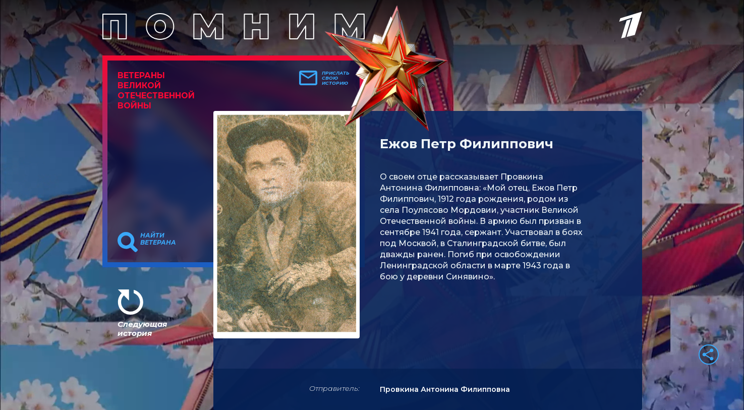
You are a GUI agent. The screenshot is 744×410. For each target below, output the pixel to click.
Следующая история (142, 328)
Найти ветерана (158, 239)
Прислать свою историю (336, 78)
